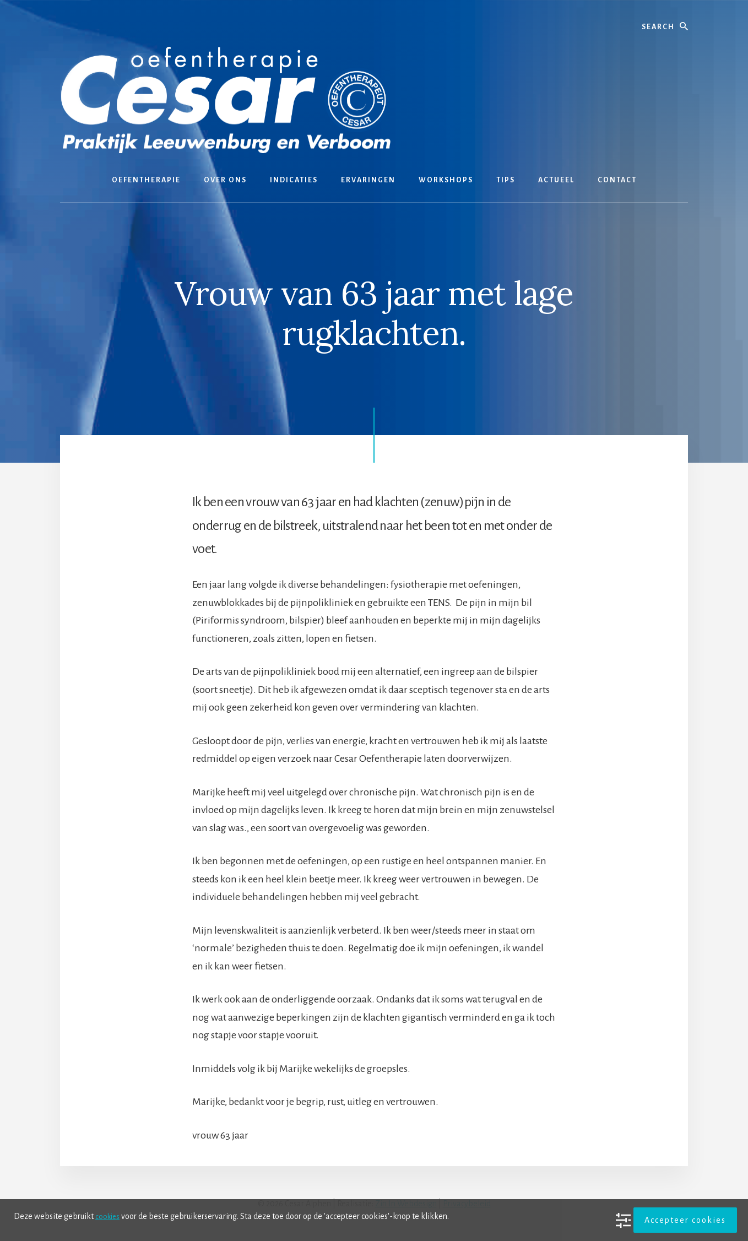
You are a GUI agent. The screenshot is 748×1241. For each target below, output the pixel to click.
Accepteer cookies (685, 1220)
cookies (108, 1216)
